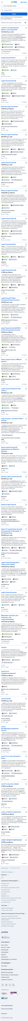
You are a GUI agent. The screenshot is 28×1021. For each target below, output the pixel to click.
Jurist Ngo (3, 893)
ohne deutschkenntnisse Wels (8, 924)
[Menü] (2, 2)
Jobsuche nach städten (7, 910)
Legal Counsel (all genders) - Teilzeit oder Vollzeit (10, 563)
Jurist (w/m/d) (6, 698)
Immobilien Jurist (5, 896)
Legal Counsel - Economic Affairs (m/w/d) (12, 419)
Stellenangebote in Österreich (9, 959)
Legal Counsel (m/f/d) (8, 244)
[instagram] (6, 984)
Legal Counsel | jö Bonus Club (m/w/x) (11, 389)
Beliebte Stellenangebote (7, 908)
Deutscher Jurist (5, 883)
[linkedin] (13, 984)
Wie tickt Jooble (5, 947)
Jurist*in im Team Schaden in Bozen (11, 757)
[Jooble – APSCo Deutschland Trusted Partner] (4, 993)
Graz (2, 877)
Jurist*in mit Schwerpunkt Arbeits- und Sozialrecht (10, 28)
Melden (24, 53)
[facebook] (2, 984)
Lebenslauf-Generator (7, 979)
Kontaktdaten (4, 952)
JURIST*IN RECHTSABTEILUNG (11, 840)
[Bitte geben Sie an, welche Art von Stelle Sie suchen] (14, 6)
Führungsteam (4, 950)
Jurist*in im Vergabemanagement (8, 672)
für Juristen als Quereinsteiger (8, 900)
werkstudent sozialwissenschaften (9, 916)
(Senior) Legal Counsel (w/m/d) (11, 476)
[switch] (25, 22)
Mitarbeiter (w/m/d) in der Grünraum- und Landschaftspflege (9, 617)
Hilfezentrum (4, 957)
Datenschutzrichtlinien (7, 1009)
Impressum (4, 1013)
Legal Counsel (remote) (9, 592)
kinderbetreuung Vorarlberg (7, 926)
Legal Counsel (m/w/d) (8, 81)
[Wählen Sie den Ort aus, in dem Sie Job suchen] (14, 10)
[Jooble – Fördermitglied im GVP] (4, 998)
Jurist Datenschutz (5, 902)
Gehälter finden (5, 977)
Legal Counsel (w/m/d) (8, 162)
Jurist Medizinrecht (5, 891)
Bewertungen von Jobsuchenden (9, 975)
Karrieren (3, 954)
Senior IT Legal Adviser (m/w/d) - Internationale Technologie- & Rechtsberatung (12, 531)
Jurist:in (4, 647)
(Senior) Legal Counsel (8, 504)
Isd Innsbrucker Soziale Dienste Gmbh (10, 887)
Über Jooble (4, 945)
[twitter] (9, 984)
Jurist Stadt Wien (5, 889)
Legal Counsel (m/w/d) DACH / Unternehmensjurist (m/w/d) (11, 329)
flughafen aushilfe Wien (7, 921)
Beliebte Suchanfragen (8, 872)
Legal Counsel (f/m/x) (8, 57)
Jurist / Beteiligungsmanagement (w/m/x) (10, 728)
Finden (14, 14)
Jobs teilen (4, 966)
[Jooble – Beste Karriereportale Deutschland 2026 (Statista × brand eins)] (14, 993)
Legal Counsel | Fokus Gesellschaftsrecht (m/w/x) (10, 299)
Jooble (11, 1017)
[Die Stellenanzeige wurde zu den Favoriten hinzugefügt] (26, 27)
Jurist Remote (4, 885)
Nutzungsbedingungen (7, 1005)
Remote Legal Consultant (9, 106)
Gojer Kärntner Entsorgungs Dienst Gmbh (11, 898)
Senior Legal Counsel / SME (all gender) (11, 360)
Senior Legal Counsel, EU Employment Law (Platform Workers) (10, 449)
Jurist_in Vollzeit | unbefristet (11, 812)
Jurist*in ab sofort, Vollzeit (10, 784)
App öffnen (24, 2)
